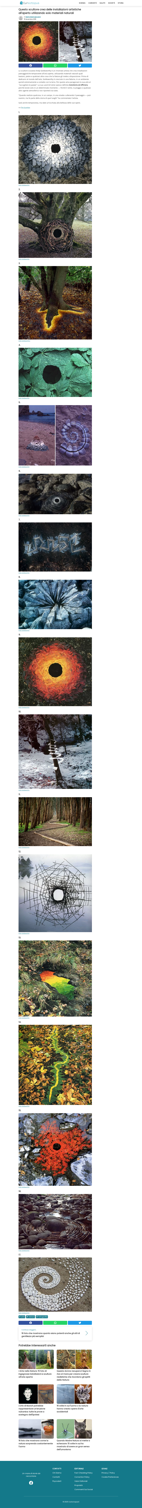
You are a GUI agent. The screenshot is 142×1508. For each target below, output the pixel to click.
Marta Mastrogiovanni (33, 17)
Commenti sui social (83, 1489)
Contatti (56, 1477)
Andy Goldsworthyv (24, 341)
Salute (102, 3)
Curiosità (92, 3)
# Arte (22, 1316)
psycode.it (56, 1481)
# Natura (31, 1316)
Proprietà (78, 1485)
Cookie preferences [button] (110, 1477)
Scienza (82, 3)
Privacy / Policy (108, 1473)
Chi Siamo (56, 1473)
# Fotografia (41, 1316)
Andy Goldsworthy (24, 185)
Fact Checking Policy (83, 1473)
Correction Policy (81, 1477)
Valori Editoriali (80, 1481)
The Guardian (25, 107)
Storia (120, 3)
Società (111, 3)
